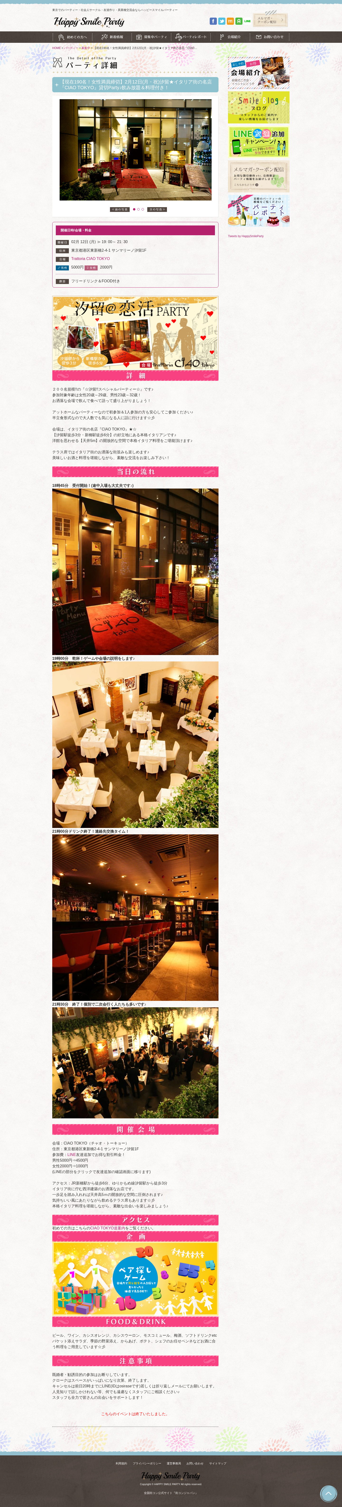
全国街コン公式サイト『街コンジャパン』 (171, 1493)
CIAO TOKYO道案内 (107, 1228)
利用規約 (121, 1463)
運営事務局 (174, 1463)
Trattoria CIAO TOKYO (90, 259)
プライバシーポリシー (147, 1463)
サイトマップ (217, 1463)
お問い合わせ (195, 1463)
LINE (71, 1155)
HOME (56, 48)
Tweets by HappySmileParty (246, 236)
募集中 (85, 48)
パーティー (71, 48)
